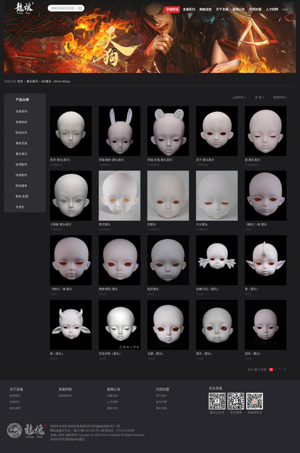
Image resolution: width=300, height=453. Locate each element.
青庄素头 (104, 224)
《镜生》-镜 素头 (61, 289)
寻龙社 (20, 207)
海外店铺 (162, 408)
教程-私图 (22, 196)
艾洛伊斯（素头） (110, 353)
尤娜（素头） (156, 353)
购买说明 (15, 408)
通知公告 (113, 408)
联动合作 (21, 132)
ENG (286, 10)
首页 (20, 81)
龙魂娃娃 (21, 122)
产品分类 (22, 99)
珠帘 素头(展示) (60, 159)
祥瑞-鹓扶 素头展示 (111, 159)
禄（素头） (252, 289)
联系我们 (15, 395)
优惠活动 (113, 395)
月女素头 (202, 224)
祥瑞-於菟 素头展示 (159, 159)
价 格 (259, 97)
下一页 (282, 369)
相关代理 (162, 401)
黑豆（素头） (205, 353)
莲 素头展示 (252, 159)
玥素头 (151, 224)
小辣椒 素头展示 (60, 224)
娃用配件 (21, 164)
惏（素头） (57, 353)
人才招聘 (113, 401)
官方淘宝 (162, 395)
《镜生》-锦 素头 (256, 224)
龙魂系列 (21, 111)
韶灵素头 (153, 289)
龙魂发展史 (65, 395)
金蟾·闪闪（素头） (208, 289)
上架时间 (239, 97)
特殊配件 (21, 175)
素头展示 (32, 81)
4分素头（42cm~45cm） (56, 81)
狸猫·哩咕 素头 (108, 289)
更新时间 (280, 97)
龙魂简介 (15, 401)
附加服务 (21, 185)
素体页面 (21, 143)
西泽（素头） (253, 353)
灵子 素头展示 (205, 159)
